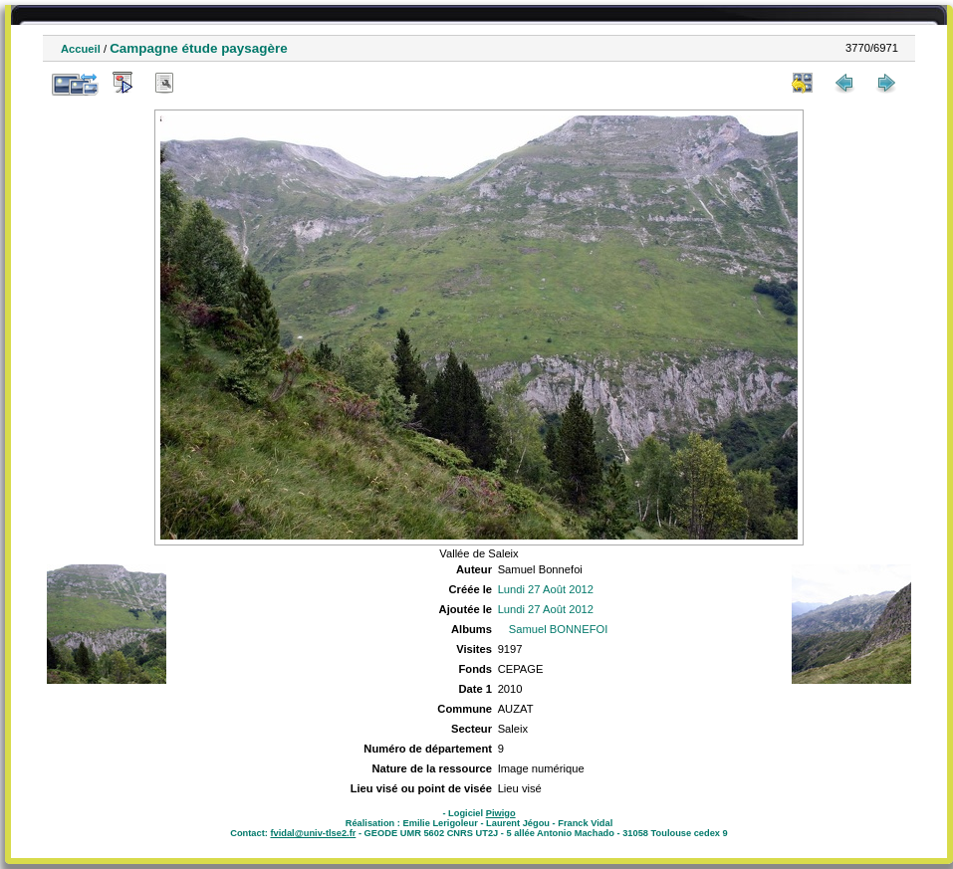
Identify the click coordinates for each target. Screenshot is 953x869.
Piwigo (501, 813)
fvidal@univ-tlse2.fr (313, 833)
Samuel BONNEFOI (558, 629)
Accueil (81, 49)
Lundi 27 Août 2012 (546, 589)
